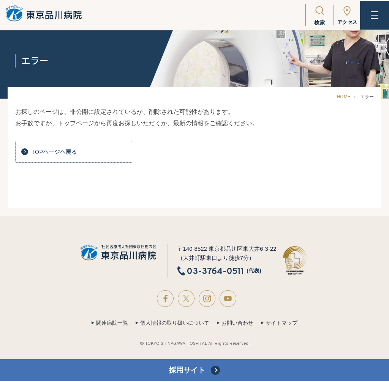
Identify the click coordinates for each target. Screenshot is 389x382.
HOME (344, 96)
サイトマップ (281, 323)
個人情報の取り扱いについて (174, 323)
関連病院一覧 (112, 323)
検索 (317, 22)
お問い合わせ (237, 323)
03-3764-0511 (215, 271)
